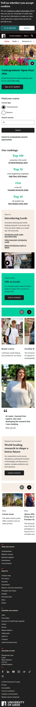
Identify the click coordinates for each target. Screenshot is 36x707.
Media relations (7, 630)
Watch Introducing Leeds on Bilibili (15, 247)
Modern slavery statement (10, 697)
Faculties (5, 582)
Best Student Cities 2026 (18, 204)
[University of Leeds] (13, 703)
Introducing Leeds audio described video (14, 236)
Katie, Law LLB (11, 428)
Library (4, 624)
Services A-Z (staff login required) (13, 621)
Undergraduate (12, 107)
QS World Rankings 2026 (18, 163)
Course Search (7, 563)
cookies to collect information (18, 11)
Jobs (3, 615)
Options (27, 28)
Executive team (7, 597)
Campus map (6, 575)
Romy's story (8, 348)
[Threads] (2, 676)
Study (15, 41)
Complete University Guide (18, 190)
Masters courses (7, 554)
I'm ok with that (10, 28)
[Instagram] (18, 672)
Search (18, 130)
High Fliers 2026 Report (18, 176)
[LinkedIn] (8, 672)
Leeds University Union (9, 642)
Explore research (14, 473)
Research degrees (8, 557)
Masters (9, 112)
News (3, 600)
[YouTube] (13, 672)
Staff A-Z (5, 636)
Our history (5, 579)
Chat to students (14, 297)
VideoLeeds (6, 633)
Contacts (5, 639)
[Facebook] (2, 672)
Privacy (4, 685)
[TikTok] (29, 672)
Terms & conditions (8, 691)
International (6, 560)
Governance (6, 585)
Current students (16, 36)
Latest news (8, 514)
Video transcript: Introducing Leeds (16, 241)
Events (4, 603)
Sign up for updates (12, 87)
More (26, 36)
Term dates (5, 618)
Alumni (4, 627)
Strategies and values (9, 591)
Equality (4, 594)
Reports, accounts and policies (12, 588)
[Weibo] (24, 672)
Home (7, 41)
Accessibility (6, 688)
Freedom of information (10, 694)
